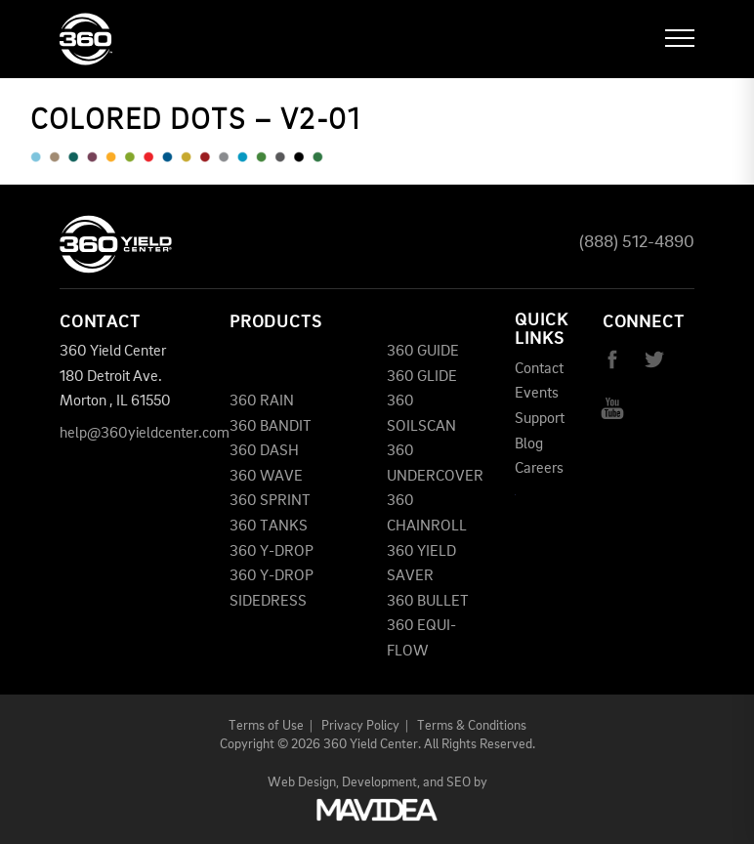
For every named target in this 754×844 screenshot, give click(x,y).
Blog (529, 444)
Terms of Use (266, 726)
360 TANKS (269, 526)
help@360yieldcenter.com (145, 434)
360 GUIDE (423, 351)
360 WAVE (266, 477)
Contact (539, 369)
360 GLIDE (422, 377)
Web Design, (303, 782)
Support (540, 419)
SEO (458, 782)
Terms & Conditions (471, 726)
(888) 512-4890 (636, 242)
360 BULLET (428, 602)
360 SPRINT (270, 501)
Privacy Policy (360, 726)
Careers (539, 469)
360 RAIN (262, 401)
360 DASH (264, 451)
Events (537, 393)
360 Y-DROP (272, 552)
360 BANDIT (271, 427)
